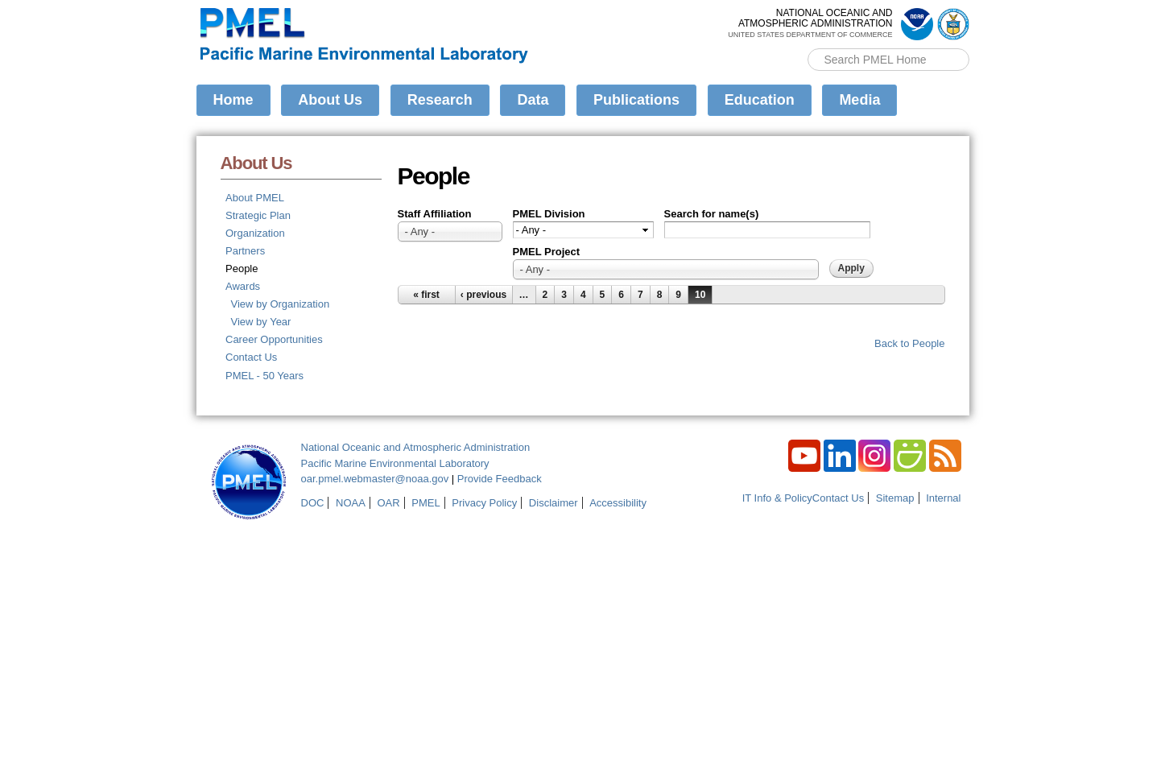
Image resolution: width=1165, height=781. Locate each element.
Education (760, 100)
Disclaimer (553, 503)
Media (859, 100)
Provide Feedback (499, 479)
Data (532, 100)
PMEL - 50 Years (264, 376)
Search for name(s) (711, 214)
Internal (943, 498)
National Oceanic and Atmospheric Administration (416, 447)
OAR (388, 503)
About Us (330, 100)
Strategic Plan (258, 215)
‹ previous (483, 294)
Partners (245, 251)
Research (440, 100)
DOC (312, 503)
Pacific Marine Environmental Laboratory (395, 463)
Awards (242, 286)
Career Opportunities (274, 339)
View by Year (261, 322)
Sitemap (895, 498)
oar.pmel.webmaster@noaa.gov (375, 479)
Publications (636, 100)
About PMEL (254, 198)
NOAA (351, 503)
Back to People (909, 343)
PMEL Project (546, 252)
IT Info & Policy (777, 498)
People (241, 268)
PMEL (425, 503)
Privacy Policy (484, 503)
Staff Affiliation (435, 214)
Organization (255, 233)
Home (233, 100)
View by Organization (280, 304)
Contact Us (251, 357)
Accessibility (618, 503)
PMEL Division (549, 214)
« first (426, 294)
